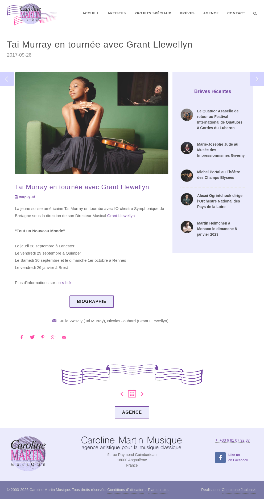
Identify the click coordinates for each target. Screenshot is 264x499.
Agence (211, 13)
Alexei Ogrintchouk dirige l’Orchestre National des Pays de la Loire (219, 201)
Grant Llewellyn (121, 215)
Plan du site (157, 490)
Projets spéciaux (152, 13)
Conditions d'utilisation (125, 490)
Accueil (91, 13)
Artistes (117, 13)
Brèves (187, 13)
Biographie (91, 301)
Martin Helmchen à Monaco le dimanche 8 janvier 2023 (217, 228)
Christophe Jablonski (239, 490)
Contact (236, 13)
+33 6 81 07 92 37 (232, 440)
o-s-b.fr (65, 282)
